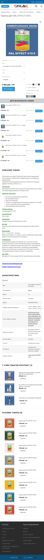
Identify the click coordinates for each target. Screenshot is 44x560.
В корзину (8, 89)
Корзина (30, 557)
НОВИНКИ (25, 523)
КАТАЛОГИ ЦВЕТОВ (28, 529)
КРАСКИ (4, 526)
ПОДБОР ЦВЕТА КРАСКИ (29, 538)
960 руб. (22, 370)
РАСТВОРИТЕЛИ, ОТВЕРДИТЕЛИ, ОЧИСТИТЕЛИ (10, 542)
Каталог (5, 6)
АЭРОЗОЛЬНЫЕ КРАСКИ (8, 523)
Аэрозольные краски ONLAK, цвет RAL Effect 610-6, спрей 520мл (33, 314)
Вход (33, 2)
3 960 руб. (5, 110)
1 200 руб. (23, 395)
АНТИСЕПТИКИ (6, 538)
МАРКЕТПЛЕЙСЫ (27, 535)
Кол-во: (30, 84)
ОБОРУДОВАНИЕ (6, 546)
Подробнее (23, 373)
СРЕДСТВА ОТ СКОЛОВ (8, 535)
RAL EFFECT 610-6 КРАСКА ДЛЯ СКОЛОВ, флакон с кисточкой (33, 319)
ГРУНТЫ (4, 529)
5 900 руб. (23, 430)
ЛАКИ (3, 532)
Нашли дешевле (31, 87)
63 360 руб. (5, 140)
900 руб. (22, 383)
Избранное (14, 557)
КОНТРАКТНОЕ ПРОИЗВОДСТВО (31, 532)
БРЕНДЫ (25, 526)
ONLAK (28, 290)
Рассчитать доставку (32, 90)
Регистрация (39, 2)
